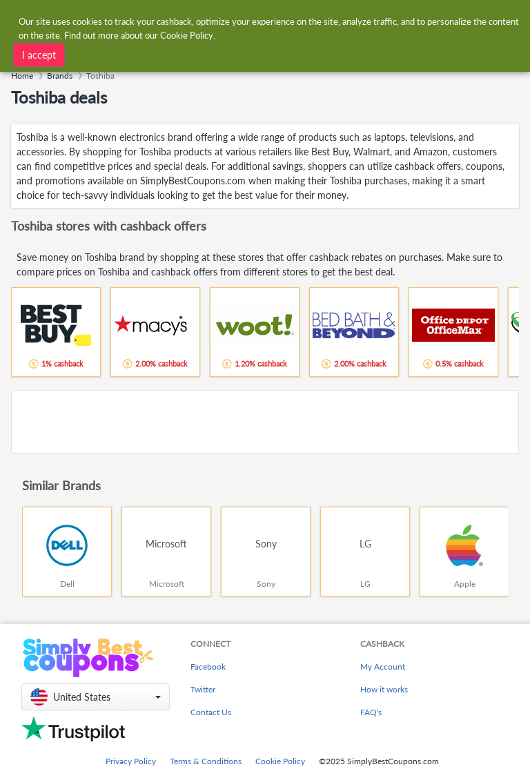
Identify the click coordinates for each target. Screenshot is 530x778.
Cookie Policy (280, 761)
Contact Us (210, 712)
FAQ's (371, 712)
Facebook (208, 666)
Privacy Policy (131, 761)
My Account (382, 666)
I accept (39, 55)
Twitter (202, 689)
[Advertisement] (265, 422)
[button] (95, 696)
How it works (384, 689)
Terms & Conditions (206, 761)
